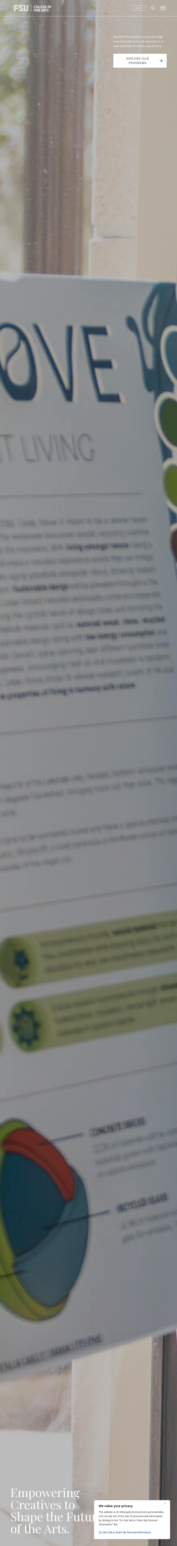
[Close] (166, 1503)
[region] (132, 1519)
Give (138, 8)
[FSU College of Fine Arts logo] (32, 8)
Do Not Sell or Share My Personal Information (125, 1532)
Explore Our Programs (144, 61)
